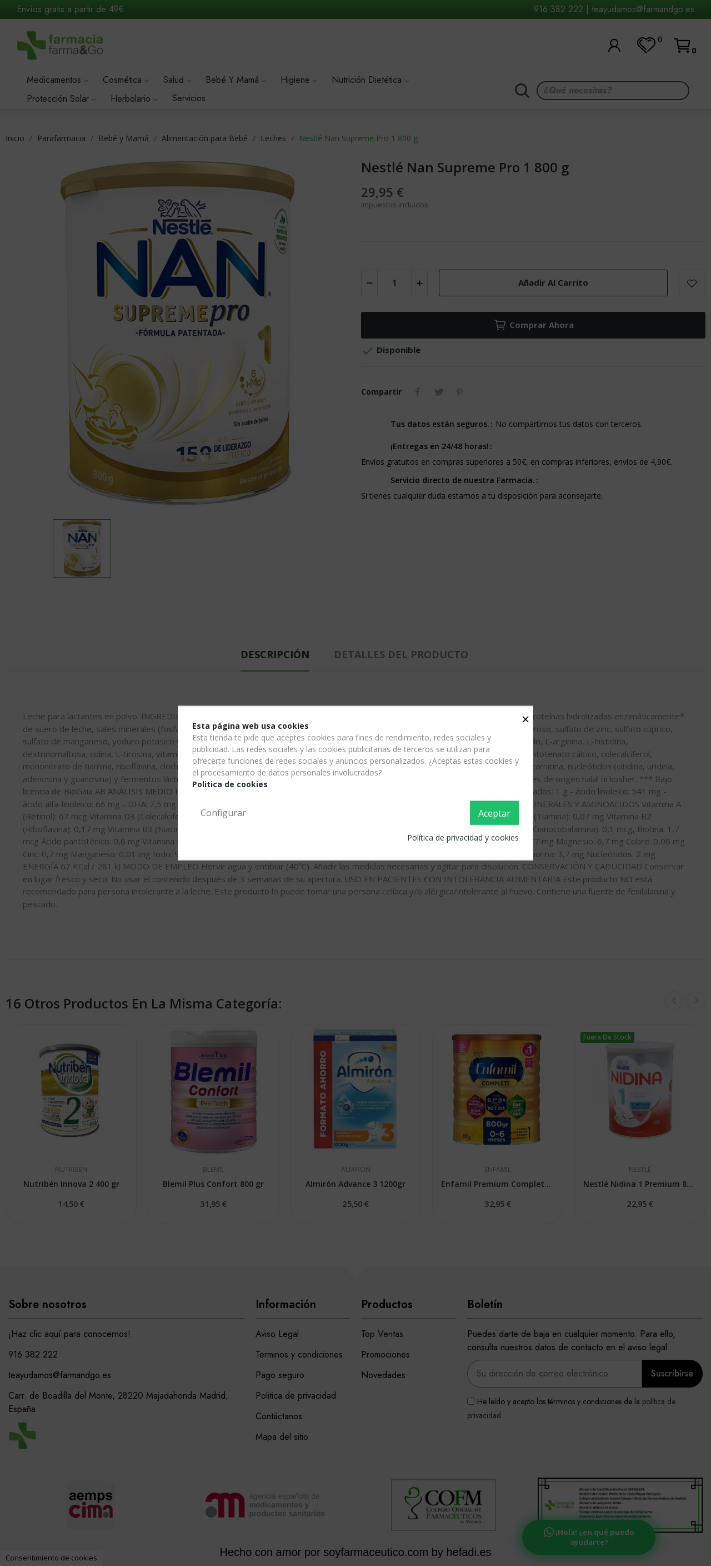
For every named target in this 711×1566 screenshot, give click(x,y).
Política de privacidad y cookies (463, 837)
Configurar (223, 812)
